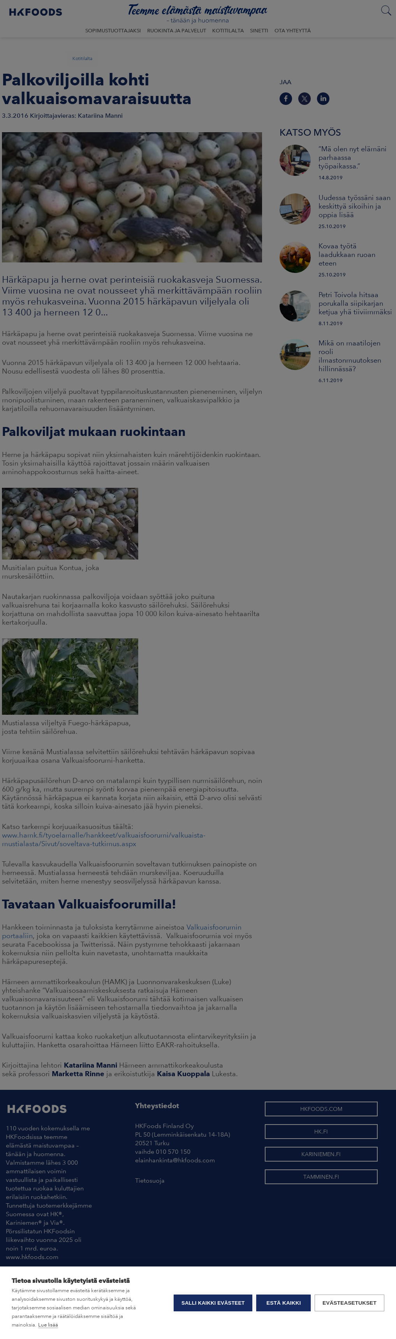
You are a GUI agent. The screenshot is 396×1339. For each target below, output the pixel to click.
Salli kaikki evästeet (213, 1303)
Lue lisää (48, 1325)
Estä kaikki (283, 1303)
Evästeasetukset (349, 1303)
